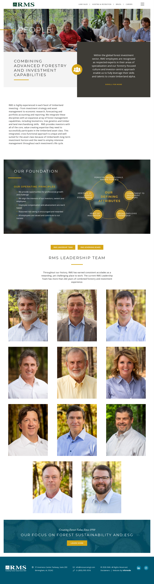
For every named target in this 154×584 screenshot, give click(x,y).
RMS (109, 567)
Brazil (118, 4)
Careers (129, 4)
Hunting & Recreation (101, 4)
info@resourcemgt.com (85, 567)
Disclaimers (105, 570)
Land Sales (83, 4)
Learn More (77, 543)
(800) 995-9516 (84, 570)
